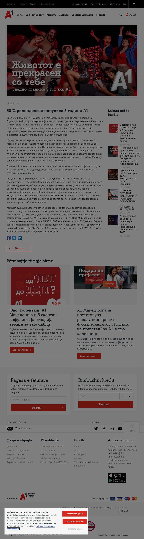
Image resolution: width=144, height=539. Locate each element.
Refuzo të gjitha (75, 529)
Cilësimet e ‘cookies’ (75, 522)
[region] (46, 521)
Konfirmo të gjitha (75, 514)
